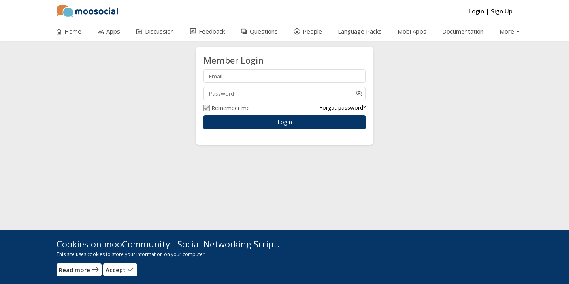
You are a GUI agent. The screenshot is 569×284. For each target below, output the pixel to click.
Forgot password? (342, 107)
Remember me (226, 108)
